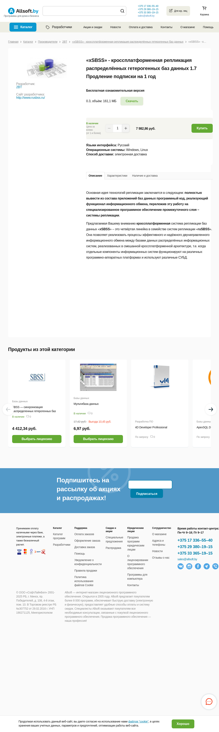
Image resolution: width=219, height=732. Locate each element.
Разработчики (58, 27)
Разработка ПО (144, 421)
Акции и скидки (92, 27)
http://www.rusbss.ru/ (30, 97)
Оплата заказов (84, 534)
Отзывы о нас (160, 557)
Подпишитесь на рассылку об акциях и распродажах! (88, 489)
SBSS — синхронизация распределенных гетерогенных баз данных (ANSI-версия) (34, 411)
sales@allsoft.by (146, 15)
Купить (202, 128)
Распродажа (113, 548)
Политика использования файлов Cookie (83, 581)
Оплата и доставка (140, 27)
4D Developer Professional (151, 427)
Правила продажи (85, 570)
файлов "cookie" (138, 721)
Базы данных (20, 401)
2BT (19, 87)
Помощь (208, 27)
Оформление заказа (87, 540)
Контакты (166, 27)
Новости (115, 27)
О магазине (187, 27)
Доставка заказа (84, 547)
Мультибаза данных (86, 403)
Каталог (26, 27)
